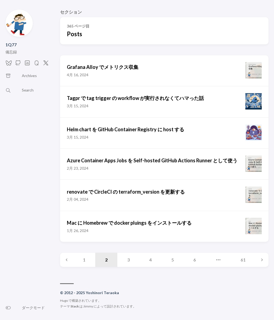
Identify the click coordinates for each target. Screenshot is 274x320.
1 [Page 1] (84, 259)
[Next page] (262, 260)
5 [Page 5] (172, 259)
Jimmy (88, 306)
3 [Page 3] (128, 259)
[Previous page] (66, 260)
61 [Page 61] (243, 259)
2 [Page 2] (106, 259)
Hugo (64, 300)
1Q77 (11, 44)
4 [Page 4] (150, 259)
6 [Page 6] (194, 259)
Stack (74, 306)
